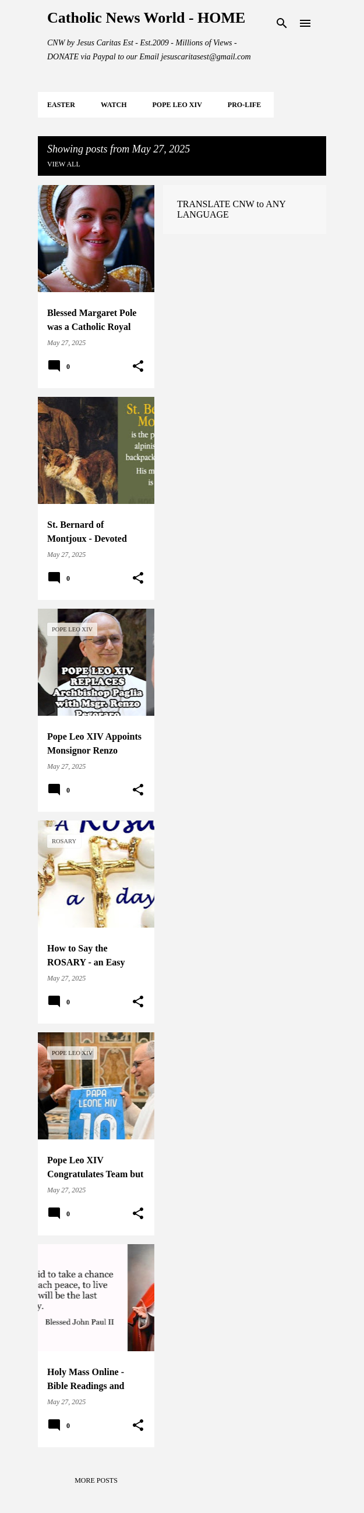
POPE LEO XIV (177, 105)
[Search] (282, 23)
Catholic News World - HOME (146, 17)
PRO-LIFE (244, 105)
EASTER (61, 105)
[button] (138, 366)
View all (63, 164)
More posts (96, 1480)
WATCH (113, 105)
